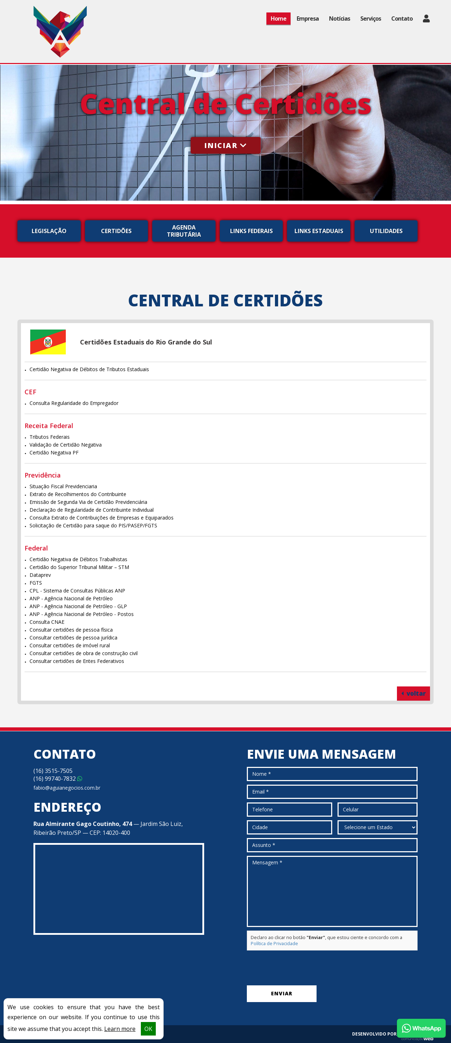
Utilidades (386, 231)
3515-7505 (53, 771)
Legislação (49, 231)
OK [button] (148, 1029)
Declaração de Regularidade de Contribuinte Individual (92, 509)
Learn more (120, 1029)
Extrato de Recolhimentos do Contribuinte (78, 494)
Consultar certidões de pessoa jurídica (73, 637)
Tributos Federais (50, 436)
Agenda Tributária (184, 230)
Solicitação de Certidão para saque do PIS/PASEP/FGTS (93, 525)
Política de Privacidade (274, 944)
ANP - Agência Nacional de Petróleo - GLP (78, 606)
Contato (402, 18)
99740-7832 (57, 779)
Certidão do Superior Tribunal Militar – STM (79, 567)
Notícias (339, 18)
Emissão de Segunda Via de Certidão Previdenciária (88, 502)
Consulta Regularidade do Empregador (74, 403)
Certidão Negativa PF (54, 452)
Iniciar (225, 145)
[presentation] (301, 968)
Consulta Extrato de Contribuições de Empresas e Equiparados (102, 517)
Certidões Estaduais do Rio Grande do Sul (146, 342)
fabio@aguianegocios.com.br (66, 787)
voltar (413, 693)
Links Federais (251, 231)
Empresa (308, 18)
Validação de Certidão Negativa (66, 444)
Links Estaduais (319, 231)
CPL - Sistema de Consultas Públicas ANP (77, 590)
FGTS (36, 582)
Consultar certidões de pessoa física (71, 629)
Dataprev (40, 574)
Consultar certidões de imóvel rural (70, 645)
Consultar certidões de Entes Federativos (77, 661)
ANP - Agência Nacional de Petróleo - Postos (82, 614)
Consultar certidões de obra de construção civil (84, 653)
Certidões (116, 231)
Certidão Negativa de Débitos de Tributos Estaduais (89, 369)
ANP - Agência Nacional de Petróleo (71, 598)
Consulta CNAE (47, 621)
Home (278, 18)
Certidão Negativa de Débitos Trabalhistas (78, 559)
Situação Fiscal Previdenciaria (63, 486)
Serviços (370, 18)
